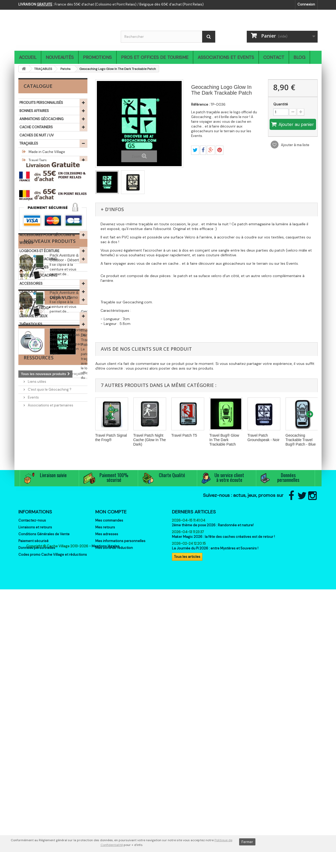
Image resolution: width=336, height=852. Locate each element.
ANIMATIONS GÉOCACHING (41, 119)
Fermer (247, 842)
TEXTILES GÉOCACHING (38, 275)
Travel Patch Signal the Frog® (111, 437)
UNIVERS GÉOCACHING (38, 259)
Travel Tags (37, 160)
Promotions (97, 57)
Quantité (280, 104)
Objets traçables (42, 202)
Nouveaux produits (50, 417)
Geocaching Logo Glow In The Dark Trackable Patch (65, 588)
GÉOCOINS (28, 210)
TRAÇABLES (28, 143)
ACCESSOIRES (31, 283)
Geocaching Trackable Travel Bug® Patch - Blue (301, 439)
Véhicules (36, 185)
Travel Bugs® (38, 168)
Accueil (27, 57)
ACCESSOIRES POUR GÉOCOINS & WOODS (47, 239)
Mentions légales (105, 809)
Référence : (200, 104)
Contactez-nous (32, 749)
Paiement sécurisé (33, 770)
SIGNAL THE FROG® (34, 308)
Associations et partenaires (50, 674)
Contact (273, 57)
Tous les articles (187, 786)
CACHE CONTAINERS (36, 127)
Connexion (306, 4)
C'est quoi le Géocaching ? (49, 658)
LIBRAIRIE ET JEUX (33, 316)
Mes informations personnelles (120, 770)
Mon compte (111, 741)
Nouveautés (60, 57)
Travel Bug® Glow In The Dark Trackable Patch (224, 439)
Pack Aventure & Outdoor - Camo (64, 470)
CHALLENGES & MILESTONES (42, 218)
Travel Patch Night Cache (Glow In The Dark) (149, 439)
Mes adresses (106, 763)
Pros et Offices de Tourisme (154, 57)
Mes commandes (109, 749)
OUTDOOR (28, 291)
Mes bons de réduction (114, 777)
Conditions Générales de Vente (44, 763)
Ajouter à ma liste (294, 145)
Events (33, 666)
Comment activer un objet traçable (56, 642)
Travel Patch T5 (184, 435)
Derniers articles (194, 741)
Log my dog (37, 194)
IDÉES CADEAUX (32, 300)
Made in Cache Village (46, 152)
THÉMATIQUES (30, 324)
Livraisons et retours (35, 756)
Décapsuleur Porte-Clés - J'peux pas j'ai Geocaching (68, 510)
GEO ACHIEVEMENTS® (36, 227)
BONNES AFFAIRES (34, 111)
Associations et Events (226, 57)
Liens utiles (36, 650)
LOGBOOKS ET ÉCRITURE (39, 251)
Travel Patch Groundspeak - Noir (264, 437)
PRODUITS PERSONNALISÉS (41, 102)
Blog (299, 57)
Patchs (34, 177)
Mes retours (105, 756)
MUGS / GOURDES (34, 267)
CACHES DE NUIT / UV (36, 135)
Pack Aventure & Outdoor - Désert (64, 433)
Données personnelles (36, 777)
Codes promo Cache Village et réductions (52, 784)
